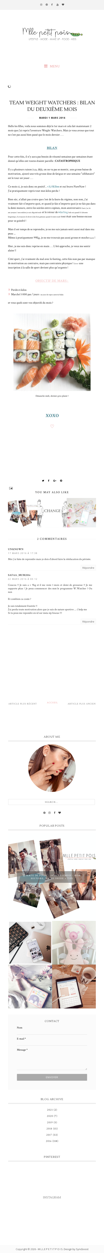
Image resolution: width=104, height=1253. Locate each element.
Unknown (16, 549)
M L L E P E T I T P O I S (50, 1249)
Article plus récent (22, 703)
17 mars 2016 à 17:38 (23, 553)
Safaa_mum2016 (19, 575)
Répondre (88, 567)
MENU (52, 66)
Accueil (52, 702)
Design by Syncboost (76, 1249)
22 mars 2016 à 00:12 (23, 578)
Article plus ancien (82, 703)
